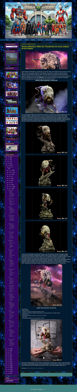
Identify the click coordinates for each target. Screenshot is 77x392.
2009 (8, 371)
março (10, 184)
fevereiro (11, 186)
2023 (8, 163)
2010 (8, 369)
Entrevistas (40, 39)
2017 (8, 354)
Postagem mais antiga (65, 374)
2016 (8, 357)
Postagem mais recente (27, 374)
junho (10, 178)
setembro (11, 172)
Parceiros (20, 39)
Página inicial (46, 374)
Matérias (33, 39)
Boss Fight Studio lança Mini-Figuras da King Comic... (11, 253)
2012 (8, 365)
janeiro (10, 188)
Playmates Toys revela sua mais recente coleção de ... (11, 244)
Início (7, 39)
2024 (8, 161)
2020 (8, 350)
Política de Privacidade (51, 39)
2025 (8, 159)
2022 (8, 165)
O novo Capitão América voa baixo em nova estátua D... (11, 263)
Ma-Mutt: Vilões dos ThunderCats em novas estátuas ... (11, 333)
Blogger (44, 389)
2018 (8, 352)
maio (10, 180)
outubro (11, 170)
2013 (8, 363)
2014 (8, 361)
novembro (11, 167)
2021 (8, 348)
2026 (8, 157)
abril (10, 182)
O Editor (13, 39)
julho (10, 176)
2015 (8, 359)
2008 (8, 373)
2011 (8, 367)
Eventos (26, 39)
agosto (10, 174)
